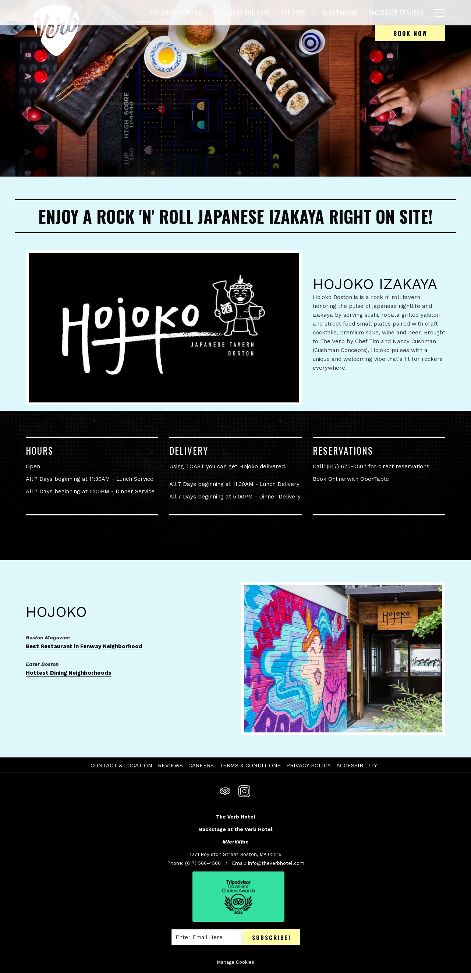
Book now (410, 33)
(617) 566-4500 (203, 863)
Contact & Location (121, 765)
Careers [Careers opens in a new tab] (202, 765)
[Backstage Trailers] (396, 12)
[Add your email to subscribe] (207, 937)
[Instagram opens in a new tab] (244, 790)
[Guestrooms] (340, 12)
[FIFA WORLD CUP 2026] (242, 12)
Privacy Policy (308, 765)
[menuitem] (122, 765)
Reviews (170, 765)
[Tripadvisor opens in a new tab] (225, 790)
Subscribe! (271, 937)
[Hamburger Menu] (437, 12)
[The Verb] (293, 12)
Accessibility (356, 765)
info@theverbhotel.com (276, 863)
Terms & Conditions (250, 765)
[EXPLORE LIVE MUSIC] (176, 12)
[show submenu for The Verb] (314, 12)
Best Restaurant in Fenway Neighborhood (84, 646)
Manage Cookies (235, 962)
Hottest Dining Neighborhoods (68, 673)
